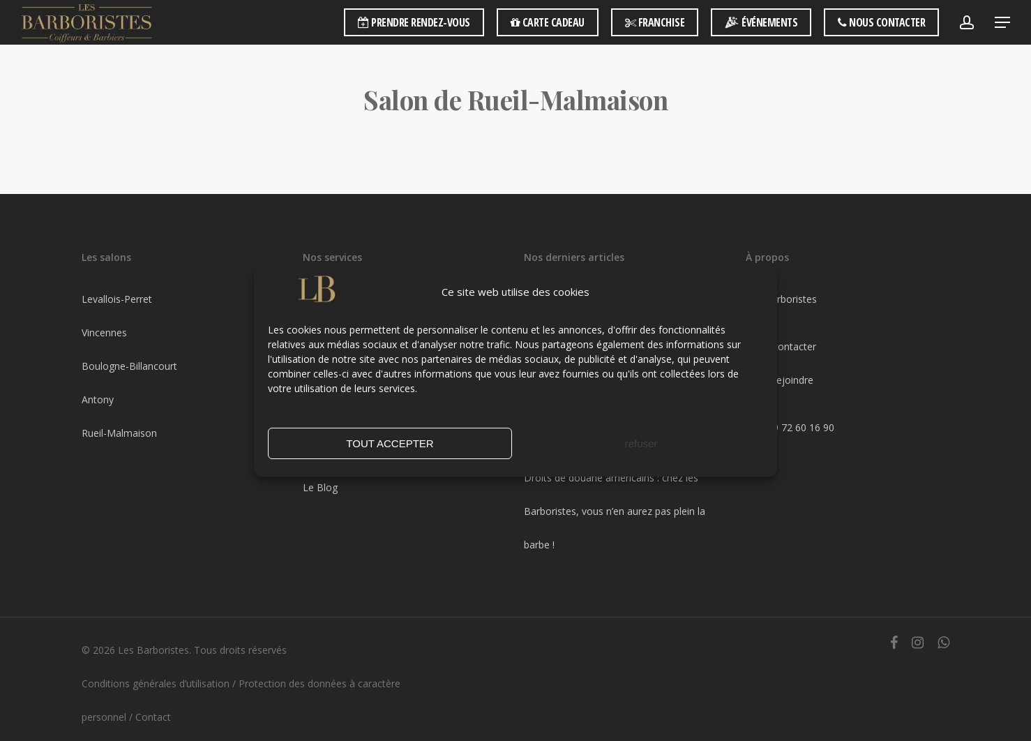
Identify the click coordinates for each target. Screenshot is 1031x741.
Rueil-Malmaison (119, 433)
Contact (153, 717)
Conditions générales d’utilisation (155, 683)
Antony (98, 399)
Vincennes (104, 332)
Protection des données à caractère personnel (241, 700)
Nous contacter (781, 346)
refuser (641, 443)
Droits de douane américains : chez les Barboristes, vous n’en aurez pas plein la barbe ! (614, 511)
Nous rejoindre (779, 380)
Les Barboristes (781, 299)
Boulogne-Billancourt (129, 366)
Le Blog (320, 487)
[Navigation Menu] (1003, 22)
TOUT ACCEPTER (389, 443)
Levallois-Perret (117, 299)
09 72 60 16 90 (800, 427)
